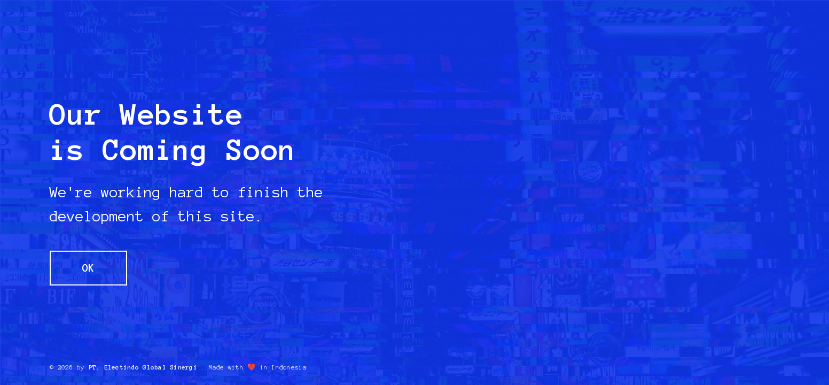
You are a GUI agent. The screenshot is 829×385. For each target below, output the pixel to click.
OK (88, 268)
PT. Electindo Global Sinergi (143, 367)
